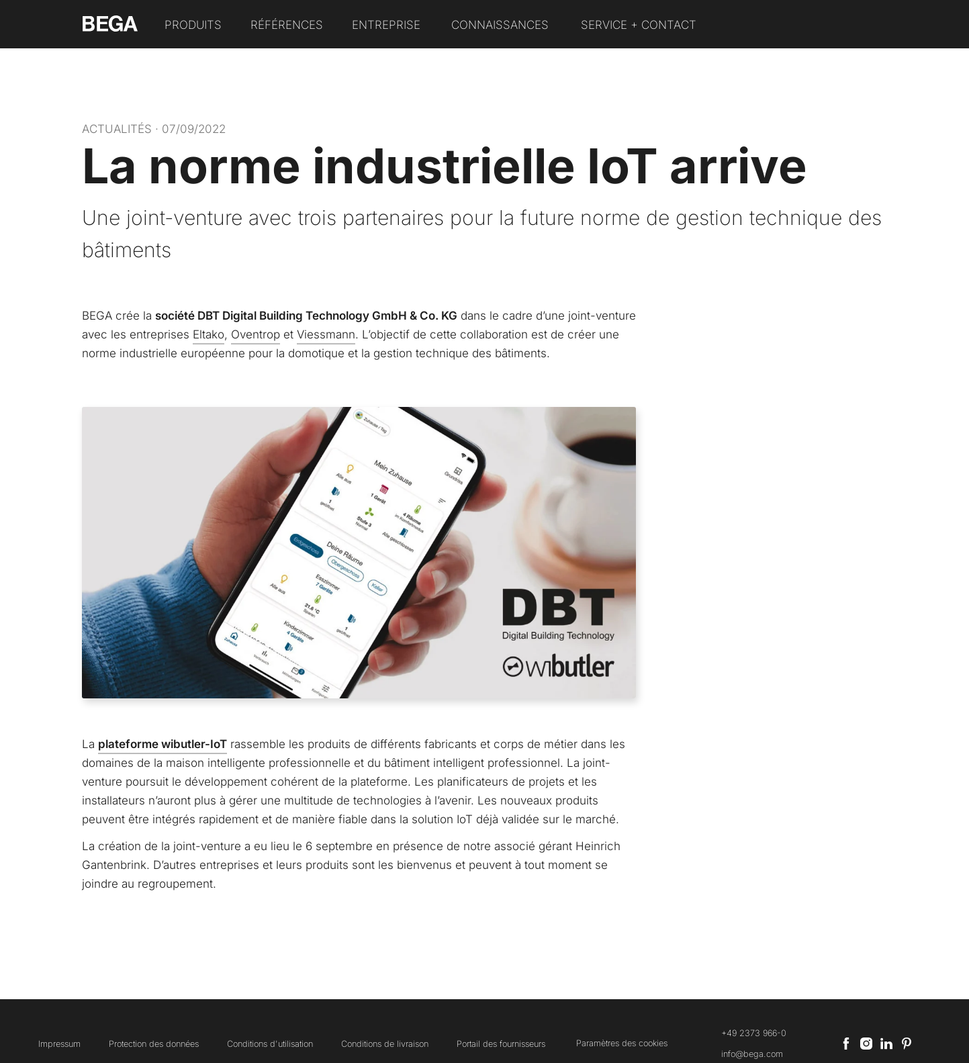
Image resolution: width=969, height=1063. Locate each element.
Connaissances (500, 25)
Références (286, 25)
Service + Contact (638, 25)
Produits (193, 25)
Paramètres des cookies (621, 1043)
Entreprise (386, 25)
